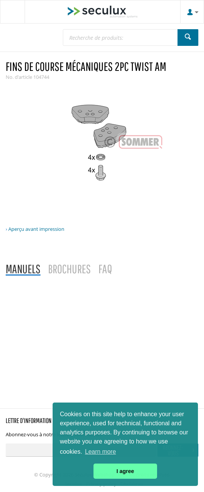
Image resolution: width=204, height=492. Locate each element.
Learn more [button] (100, 451)
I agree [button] (125, 471)
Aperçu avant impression (36, 229)
